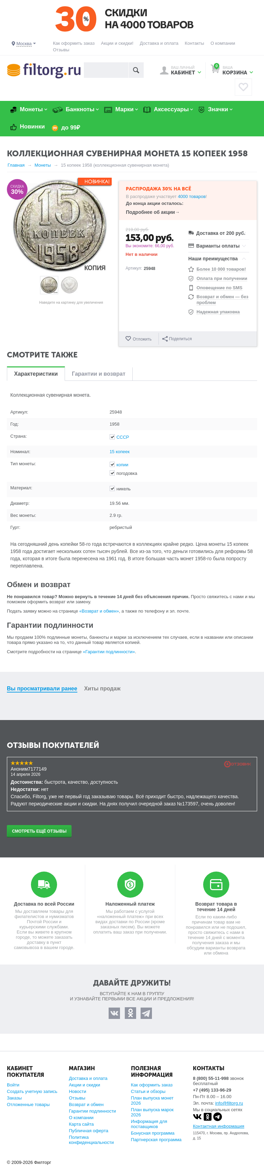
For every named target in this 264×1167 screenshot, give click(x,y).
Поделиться (177, 339)
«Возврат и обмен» (99, 611)
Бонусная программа (153, 1133)
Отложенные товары (28, 1104)
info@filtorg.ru (229, 1103)
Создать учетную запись (32, 1091)
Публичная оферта (88, 1130)
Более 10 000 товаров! (221, 269)
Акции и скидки (84, 1084)
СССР (123, 437)
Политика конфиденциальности (91, 1140)
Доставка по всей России (44, 904)
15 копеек (120, 451)
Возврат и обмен (86, 1104)
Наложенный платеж (130, 904)
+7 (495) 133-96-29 (212, 1090)
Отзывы (61, 49)
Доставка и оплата (159, 43)
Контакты (194, 43)
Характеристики (36, 374)
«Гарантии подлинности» (109, 651)
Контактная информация (218, 1126)
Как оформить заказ (74, 43)
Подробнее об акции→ (153, 212)
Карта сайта (81, 1124)
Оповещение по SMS (219, 287)
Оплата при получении (222, 278)
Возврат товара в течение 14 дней (216, 906)
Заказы (14, 1098)
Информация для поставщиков (149, 1124)
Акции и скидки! (117, 43)
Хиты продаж (102, 688)
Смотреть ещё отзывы (39, 831)
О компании (222, 43)
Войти (13, 1084)
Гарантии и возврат (98, 374)
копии (123, 464)
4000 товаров (192, 196)
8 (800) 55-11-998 (211, 1078)
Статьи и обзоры (148, 1091)
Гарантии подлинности (92, 1111)
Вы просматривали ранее (42, 688)
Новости (77, 1091)
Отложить (142, 339)
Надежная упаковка (218, 311)
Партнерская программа (156, 1139)
